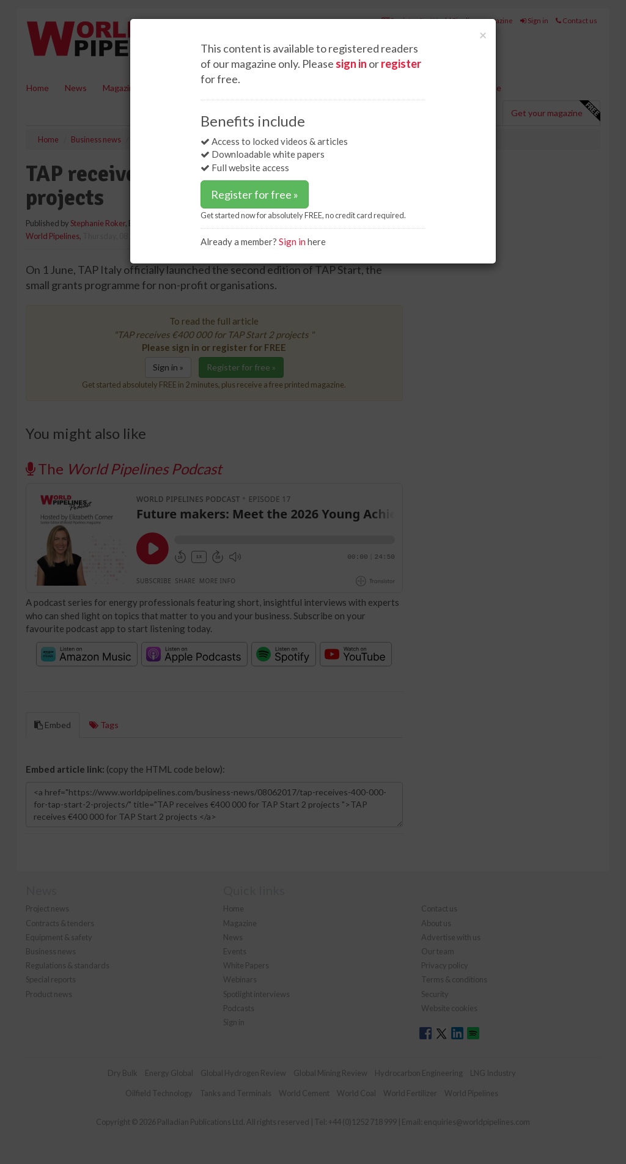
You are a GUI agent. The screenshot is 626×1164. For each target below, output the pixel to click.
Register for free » (254, 194)
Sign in (292, 241)
